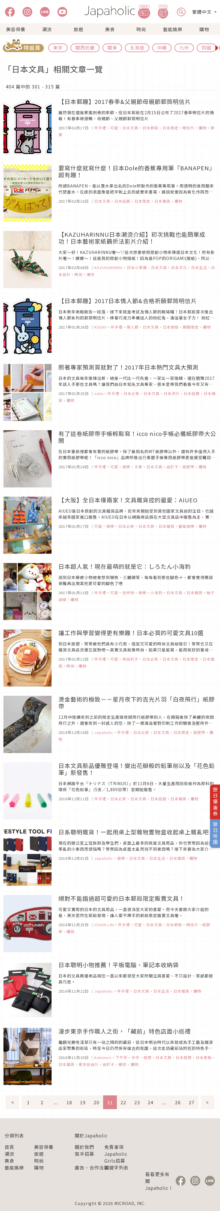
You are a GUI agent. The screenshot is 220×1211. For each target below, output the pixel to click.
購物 (204, 29)
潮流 (47, 29)
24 (151, 1102)
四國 (206, 47)
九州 (184, 47)
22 (123, 1102)
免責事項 (114, 1146)
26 (178, 1102)
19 (83, 1102)
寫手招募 (84, 1153)
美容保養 (15, 29)
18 (69, 1102)
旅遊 (78, 29)
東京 (58, 47)
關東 (112, 47)
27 (192, 1102)
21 (110, 1102)
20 (96, 1102)
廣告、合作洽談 (92, 1167)
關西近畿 (85, 47)
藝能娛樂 (172, 29)
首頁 (9, 1146)
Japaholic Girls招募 (115, 1157)
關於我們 (84, 1146)
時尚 (141, 29)
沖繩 (162, 47)
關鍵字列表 (116, 1167)
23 (137, 1102)
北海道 (137, 47)
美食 (110, 29)
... (56, 1102)
